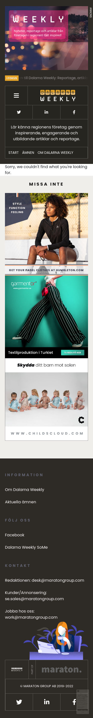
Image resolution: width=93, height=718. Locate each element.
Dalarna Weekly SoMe (26, 547)
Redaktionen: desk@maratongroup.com (44, 580)
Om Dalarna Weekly (55, 152)
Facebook (14, 535)
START (13, 152)
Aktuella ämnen (20, 502)
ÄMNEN (28, 152)
